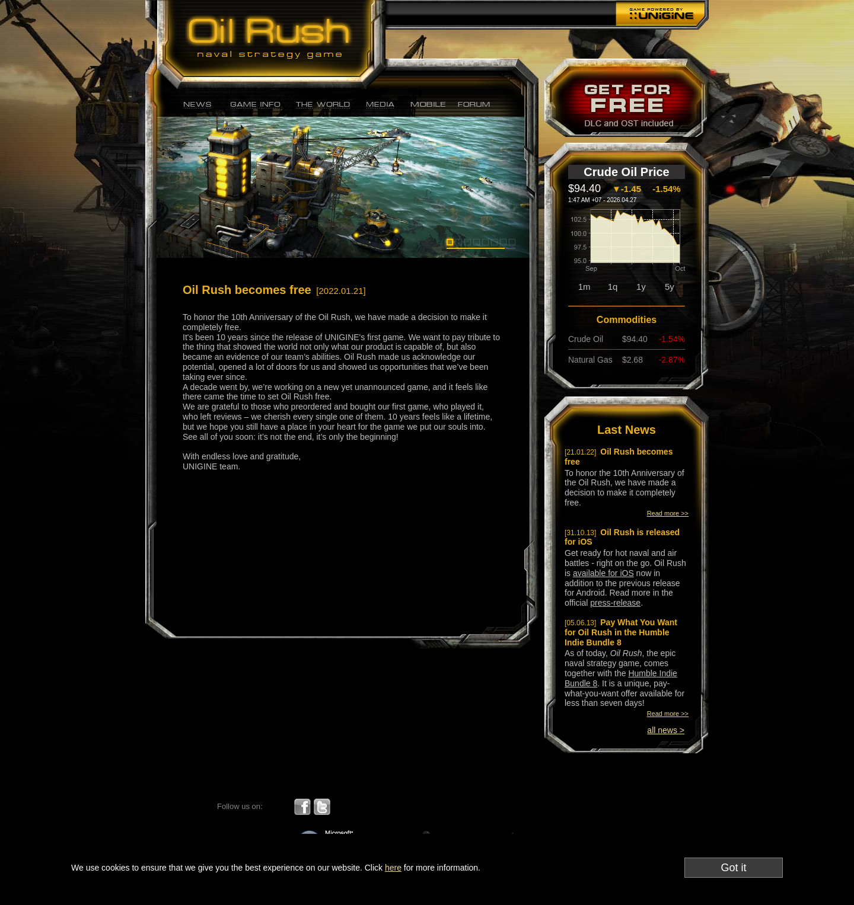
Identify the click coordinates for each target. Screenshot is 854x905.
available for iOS (603, 573)
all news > (665, 730)
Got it (733, 868)
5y (669, 287)
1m (584, 287)
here (393, 867)
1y (641, 287)
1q (613, 287)
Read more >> (668, 513)
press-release (615, 602)
